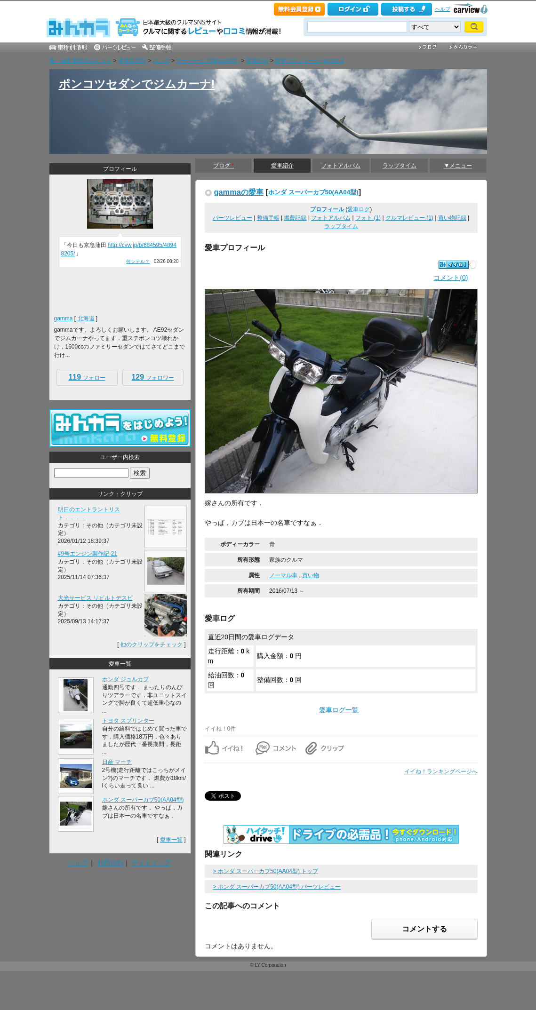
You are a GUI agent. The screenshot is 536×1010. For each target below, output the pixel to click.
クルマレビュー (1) (409, 218)
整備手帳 (268, 218)
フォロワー (152, 377)
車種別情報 (132, 60)
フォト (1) (368, 218)
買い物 (310, 575)
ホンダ (161, 60)
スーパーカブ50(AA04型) (208, 60)
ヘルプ (442, 9)
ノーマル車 (283, 575)
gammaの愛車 (239, 192)
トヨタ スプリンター (128, 720)
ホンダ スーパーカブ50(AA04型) (313, 192)
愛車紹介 (257, 60)
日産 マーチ (117, 762)
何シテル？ (138, 261)
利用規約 (110, 863)
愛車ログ (358, 209)
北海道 (86, 318)
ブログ (223, 165)
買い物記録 (452, 218)
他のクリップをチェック (151, 644)
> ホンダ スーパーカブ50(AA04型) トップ (266, 871)
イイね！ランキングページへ (441, 771)
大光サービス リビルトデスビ (95, 598)
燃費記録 (295, 218)
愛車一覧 (171, 839)
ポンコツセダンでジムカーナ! (137, 84)
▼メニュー (458, 165)
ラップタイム (399, 165)
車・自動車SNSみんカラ (80, 60)
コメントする (424, 929)
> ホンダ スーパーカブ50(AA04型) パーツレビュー (277, 886)
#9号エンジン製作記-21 (88, 553)
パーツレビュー (232, 218)
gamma (63, 318)
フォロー (86, 377)
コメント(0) (450, 277)
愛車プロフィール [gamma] (309, 60)
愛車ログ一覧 (339, 710)
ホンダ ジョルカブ (125, 679)
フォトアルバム (340, 165)
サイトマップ (151, 863)
